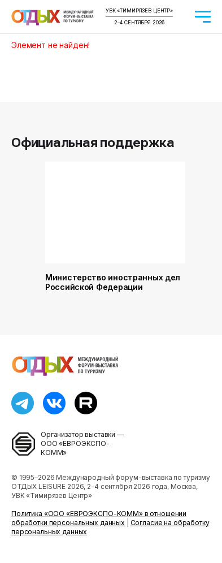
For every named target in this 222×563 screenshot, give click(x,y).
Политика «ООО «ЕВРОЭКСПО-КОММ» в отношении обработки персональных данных (98, 518)
